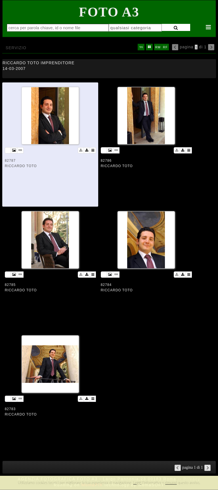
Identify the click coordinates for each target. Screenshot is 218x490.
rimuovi (171, 482)
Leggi (137, 482)
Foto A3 (109, 12)
